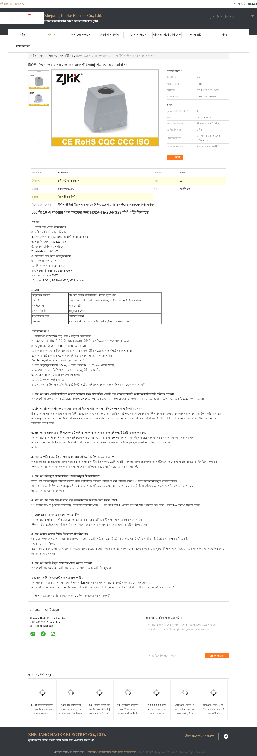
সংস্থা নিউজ (23, 46)
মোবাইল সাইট (60, 752)
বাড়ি (22, 34)
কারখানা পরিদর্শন (109, 34)
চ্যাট (175, 157)
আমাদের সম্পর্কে (80, 34)
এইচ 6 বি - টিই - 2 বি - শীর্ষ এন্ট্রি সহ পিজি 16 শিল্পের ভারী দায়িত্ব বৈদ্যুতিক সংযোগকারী (213, 711)
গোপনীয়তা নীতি (76, 752)
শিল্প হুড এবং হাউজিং (60, 55)
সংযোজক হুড (47, 595)
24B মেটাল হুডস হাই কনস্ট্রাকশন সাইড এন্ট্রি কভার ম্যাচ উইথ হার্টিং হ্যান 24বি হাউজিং (99, 711)
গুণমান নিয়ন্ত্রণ (138, 34)
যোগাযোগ (217, 655)
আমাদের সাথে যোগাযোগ (167, 34)
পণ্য (51, 34)
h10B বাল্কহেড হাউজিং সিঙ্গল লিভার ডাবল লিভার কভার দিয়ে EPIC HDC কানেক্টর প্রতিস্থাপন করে (42, 713)
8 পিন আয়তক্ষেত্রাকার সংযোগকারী (93, 595)
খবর (224, 34)
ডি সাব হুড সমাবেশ (65, 595)
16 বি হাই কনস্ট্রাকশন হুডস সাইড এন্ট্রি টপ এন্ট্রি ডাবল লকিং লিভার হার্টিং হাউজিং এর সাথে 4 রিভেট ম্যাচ (71, 713)
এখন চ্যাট (239, 3)
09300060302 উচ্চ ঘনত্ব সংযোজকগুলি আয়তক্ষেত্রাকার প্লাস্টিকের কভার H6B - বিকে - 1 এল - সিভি (156, 713)
